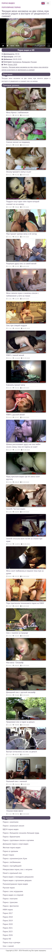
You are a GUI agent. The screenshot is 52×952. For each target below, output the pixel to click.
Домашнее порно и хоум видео (15, 844)
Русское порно (9, 887)
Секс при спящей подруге (16, 325)
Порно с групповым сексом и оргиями (18, 840)
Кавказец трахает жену (15, 385)
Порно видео (8, 3)
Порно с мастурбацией (12, 866)
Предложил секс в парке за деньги (20, 722)
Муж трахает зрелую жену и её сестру (21, 234)
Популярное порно (11, 7)
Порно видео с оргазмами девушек (17, 880)
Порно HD (7, 939)
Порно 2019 (8, 920)
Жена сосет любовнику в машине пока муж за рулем (25, 572)
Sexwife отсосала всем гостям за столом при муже (24, 539)
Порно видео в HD (26, 50)
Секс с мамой (8, 946)
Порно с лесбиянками (12, 862)
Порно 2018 (8, 917)
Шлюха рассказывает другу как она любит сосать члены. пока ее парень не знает (23, 445)
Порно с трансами (10, 902)
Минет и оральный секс (12, 873)
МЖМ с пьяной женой (15, 355)
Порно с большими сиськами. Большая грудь (21, 833)
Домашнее (26, 62)
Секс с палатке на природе (17, 633)
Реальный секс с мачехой (16, 781)
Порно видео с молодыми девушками (18, 877)
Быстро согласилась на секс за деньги (21, 751)
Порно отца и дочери (11, 942)
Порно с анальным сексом (13, 826)
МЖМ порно (8, 909)
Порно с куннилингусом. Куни (15, 858)
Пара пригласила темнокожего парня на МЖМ (25, 603)
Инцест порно (8, 855)
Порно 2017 (8, 913)
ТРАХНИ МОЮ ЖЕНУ (14, 811)
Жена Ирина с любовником (17, 112)
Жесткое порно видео (11, 847)
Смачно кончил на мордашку (18, 142)
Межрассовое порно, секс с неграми (17, 869)
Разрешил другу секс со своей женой (21, 263)
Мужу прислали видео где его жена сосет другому (23, 477)
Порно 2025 (8, 931)
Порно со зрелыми (10, 851)
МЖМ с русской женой (15, 414)
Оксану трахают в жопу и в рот (18, 172)
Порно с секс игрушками (13, 891)
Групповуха (16, 62)
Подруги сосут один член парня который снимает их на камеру (22, 202)
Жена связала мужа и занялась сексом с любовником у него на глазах (22, 294)
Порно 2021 (8, 928)
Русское (34, 62)
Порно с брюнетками (11, 836)
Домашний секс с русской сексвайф (20, 692)
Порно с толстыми (10, 898)
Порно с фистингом (11, 906)
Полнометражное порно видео (15, 884)
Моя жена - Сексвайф (14, 662)
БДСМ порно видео (11, 829)
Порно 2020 (12, 64)
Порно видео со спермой (13, 895)
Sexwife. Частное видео (15, 509)
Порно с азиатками (10, 822)
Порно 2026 (8, 935)
